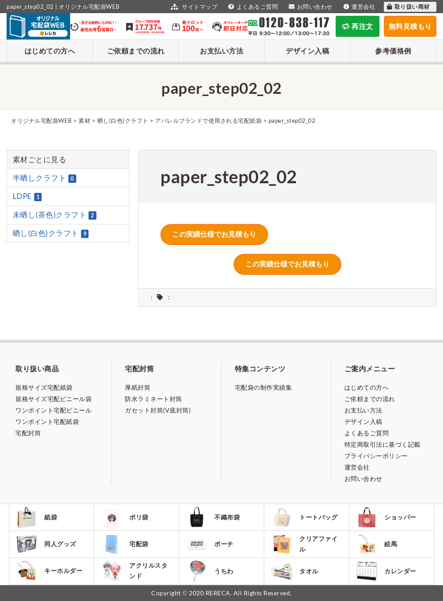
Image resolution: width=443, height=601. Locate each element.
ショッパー (386, 517)
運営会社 (358, 6)
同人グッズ (46, 544)
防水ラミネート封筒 (153, 398)
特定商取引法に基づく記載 (382, 444)
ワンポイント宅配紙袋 (47, 421)
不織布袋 (213, 517)
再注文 (357, 26)
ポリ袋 (125, 517)
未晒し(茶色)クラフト (54, 215)
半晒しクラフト (44, 178)
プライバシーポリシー (376, 455)
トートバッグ (304, 517)
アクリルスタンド (134, 571)
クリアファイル (304, 544)
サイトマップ (193, 6)
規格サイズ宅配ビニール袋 (53, 398)
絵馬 (376, 544)
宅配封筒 (28, 433)
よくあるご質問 (252, 6)
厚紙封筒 (137, 387)
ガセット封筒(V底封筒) (158, 410)
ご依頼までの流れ (136, 50)
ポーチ (210, 544)
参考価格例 (393, 50)
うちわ (210, 571)
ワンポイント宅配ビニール (53, 410)
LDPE (27, 196)
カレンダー (386, 571)
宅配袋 (125, 544)
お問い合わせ (310, 6)
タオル (295, 571)
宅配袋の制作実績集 (263, 387)
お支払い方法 (221, 50)
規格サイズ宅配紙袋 (44, 387)
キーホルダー (49, 571)
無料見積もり (410, 26)
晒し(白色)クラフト (51, 233)
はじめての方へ (50, 50)
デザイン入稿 (307, 50)
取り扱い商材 (408, 6)
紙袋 (36, 517)
